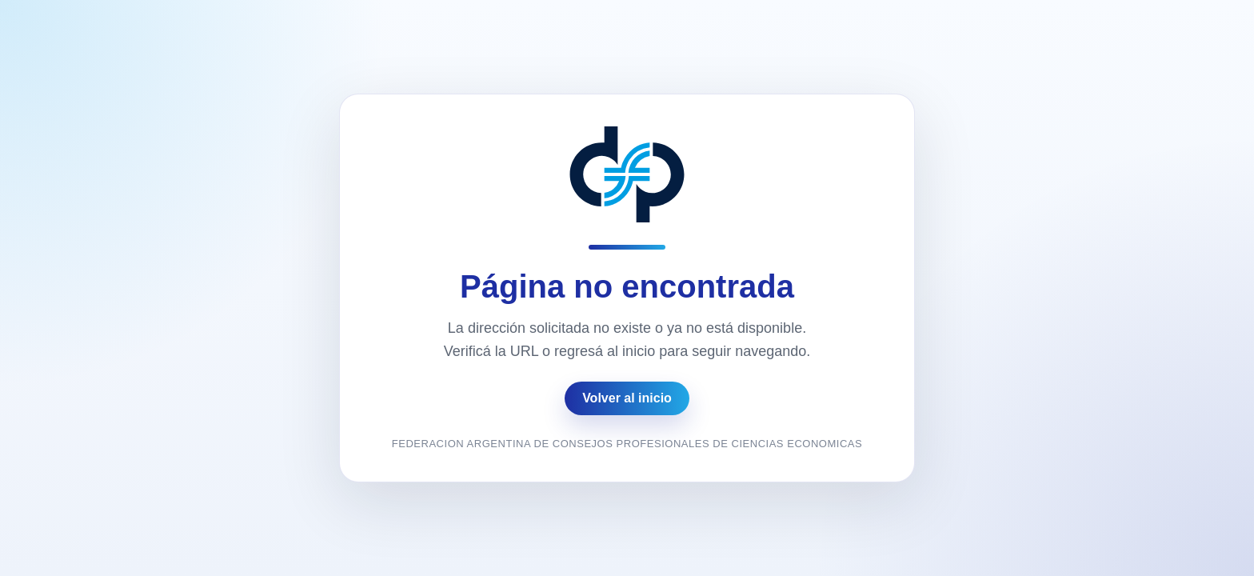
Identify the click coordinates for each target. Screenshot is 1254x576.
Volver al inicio (627, 398)
